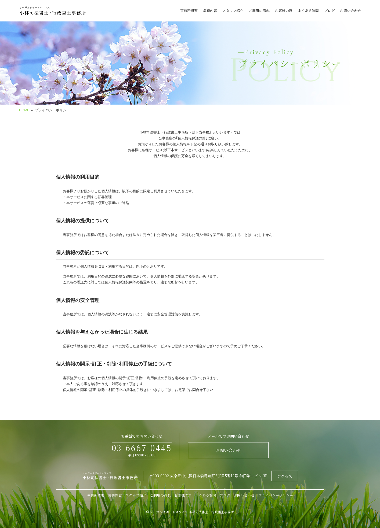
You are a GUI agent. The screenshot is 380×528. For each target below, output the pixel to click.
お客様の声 (283, 10)
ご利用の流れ (259, 10)
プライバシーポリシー (275, 495)
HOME (24, 110)
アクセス (284, 476)
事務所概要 (189, 10)
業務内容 (210, 10)
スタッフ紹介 (232, 10)
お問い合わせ (350, 10)
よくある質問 (308, 10)
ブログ (329, 10)
